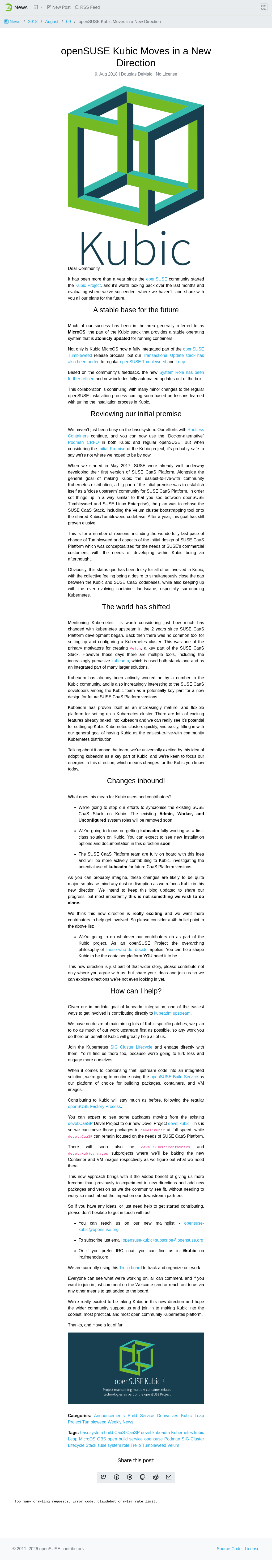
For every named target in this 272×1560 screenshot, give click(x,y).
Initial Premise (112, 448)
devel (146, 1432)
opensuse (154, 1439)
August (51, 21)
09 (68, 21)
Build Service (142, 1415)
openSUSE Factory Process (94, 1106)
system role (119, 1445)
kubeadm (120, 661)
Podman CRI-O (83, 442)
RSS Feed (87, 7)
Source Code (229, 1548)
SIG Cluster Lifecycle (131, 1047)
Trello (136, 1445)
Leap (180, 362)
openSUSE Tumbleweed (143, 362)
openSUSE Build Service (174, 1077)
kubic (199, 1432)
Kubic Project (88, 285)
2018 (33, 21)
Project (75, 1422)
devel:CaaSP (80, 1123)
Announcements (111, 1415)
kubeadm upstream (172, 1013)
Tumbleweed (95, 1422)
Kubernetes (182, 1432)
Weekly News (120, 1422)
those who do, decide (127, 949)
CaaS (120, 1432)
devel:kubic (178, 1123)
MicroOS (88, 1439)
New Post (59, 7)
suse (102, 1445)
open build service (126, 1439)
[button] (38, 7)
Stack (91, 1445)
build (109, 1432)
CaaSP (133, 1432)
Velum (173, 1445)
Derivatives (169, 1415)
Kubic (188, 1415)
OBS (102, 1439)
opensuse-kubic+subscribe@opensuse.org (163, 1240)
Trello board (130, 1267)
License (252, 1548)
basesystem (92, 1432)
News (12, 21)
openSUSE (156, 279)
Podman (173, 1439)
